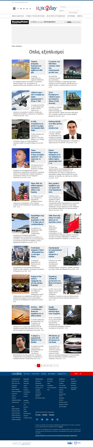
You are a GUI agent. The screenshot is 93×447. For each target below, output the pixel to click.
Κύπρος (26, 396)
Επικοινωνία (35, 374)
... (54, 365)
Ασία (25, 409)
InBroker (61, 426)
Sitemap (43, 374)
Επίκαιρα (26, 390)
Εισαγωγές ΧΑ (39, 387)
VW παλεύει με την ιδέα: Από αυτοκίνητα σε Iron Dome (54, 339)
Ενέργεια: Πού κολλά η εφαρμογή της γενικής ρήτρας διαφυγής (37, 280)
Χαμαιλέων (74, 381)
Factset (51, 415)
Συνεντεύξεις (62, 385)
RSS (48, 390)
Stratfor (44, 415)
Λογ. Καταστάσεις (52, 387)
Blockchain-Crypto (40, 398)
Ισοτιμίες (26, 415)
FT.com (38, 415)
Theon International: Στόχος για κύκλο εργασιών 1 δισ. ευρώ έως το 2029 (37, 155)
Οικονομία (26, 383)
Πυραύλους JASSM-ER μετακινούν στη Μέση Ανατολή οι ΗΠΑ (55, 280)
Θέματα (61, 392)
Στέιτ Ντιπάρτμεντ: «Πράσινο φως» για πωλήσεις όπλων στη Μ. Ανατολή (54, 97)
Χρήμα (25, 411)
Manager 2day (63, 387)
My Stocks (50, 381)
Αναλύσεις (38, 392)
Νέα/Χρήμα (38, 383)
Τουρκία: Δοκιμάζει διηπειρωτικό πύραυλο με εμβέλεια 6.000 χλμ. (36, 66)
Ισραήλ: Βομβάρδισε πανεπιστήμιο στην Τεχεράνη (54, 310)
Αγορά (25, 385)
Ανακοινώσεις (15, 402)
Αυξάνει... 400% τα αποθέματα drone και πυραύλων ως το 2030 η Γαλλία (37, 311)
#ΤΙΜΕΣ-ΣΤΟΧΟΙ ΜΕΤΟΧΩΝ (35, 16)
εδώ (69, 22)
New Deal (73, 385)
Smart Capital (62, 406)
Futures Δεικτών (16, 413)
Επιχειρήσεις (27, 392)
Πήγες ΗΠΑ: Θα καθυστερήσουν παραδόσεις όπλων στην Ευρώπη (37, 187)
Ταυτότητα (27, 374)
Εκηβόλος (73, 383)
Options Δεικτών (16, 415)
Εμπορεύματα (27, 413)
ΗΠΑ (25, 405)
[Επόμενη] (57, 365)
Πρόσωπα (38, 381)
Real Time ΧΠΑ (16, 383)
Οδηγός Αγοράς (39, 385)
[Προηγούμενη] (35, 365)
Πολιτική (26, 394)
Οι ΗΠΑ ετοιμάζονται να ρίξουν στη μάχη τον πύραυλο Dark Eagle (37, 125)
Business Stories (63, 404)
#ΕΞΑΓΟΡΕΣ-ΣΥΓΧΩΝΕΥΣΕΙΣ (55, 16)
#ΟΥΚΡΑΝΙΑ (71, 16)
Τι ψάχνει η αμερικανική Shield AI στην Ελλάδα (36, 339)
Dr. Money (61, 381)
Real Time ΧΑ (15, 381)
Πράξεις (14, 398)
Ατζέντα (61, 400)
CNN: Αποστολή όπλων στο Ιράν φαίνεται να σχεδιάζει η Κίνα (55, 219)
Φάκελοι (61, 390)
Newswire (26, 381)
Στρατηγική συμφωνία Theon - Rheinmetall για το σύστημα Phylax (37, 252)
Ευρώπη (26, 407)
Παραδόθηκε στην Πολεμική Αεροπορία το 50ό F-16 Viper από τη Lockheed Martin (37, 220)
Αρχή (76, 374)
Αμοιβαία (37, 390)
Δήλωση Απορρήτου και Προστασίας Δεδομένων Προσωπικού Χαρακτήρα (56, 435)
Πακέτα (13, 396)
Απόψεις (61, 383)
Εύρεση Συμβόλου (16, 391)
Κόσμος (26, 387)
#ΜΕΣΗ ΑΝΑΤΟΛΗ (18, 16)
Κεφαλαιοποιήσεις (16, 400)
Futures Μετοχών (16, 417)
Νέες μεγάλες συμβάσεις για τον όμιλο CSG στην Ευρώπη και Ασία (55, 187)
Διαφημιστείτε (61, 374)
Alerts (48, 383)
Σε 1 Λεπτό (26, 402)
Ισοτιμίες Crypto (28, 418)
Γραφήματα (50, 385)
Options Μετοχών (16, 419)
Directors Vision (63, 402)
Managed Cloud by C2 (25, 444)
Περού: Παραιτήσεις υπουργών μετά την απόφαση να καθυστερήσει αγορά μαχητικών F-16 (55, 156)
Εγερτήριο (61, 398)
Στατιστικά (14, 393)
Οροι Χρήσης (51, 374)
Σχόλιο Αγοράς (15, 389)
